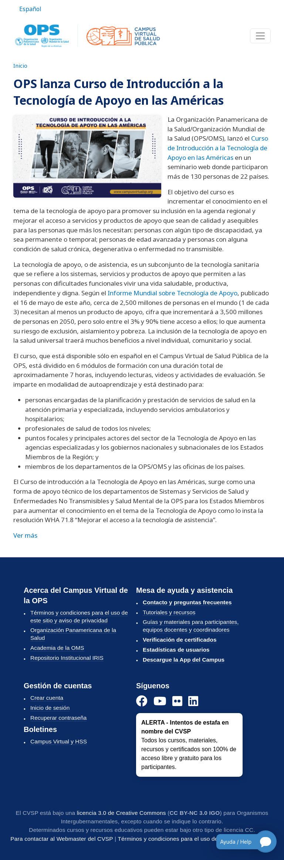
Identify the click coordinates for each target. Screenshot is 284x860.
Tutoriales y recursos (169, 612)
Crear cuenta (46, 698)
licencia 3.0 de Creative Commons (121, 813)
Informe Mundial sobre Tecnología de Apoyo (172, 293)
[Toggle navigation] (260, 35)
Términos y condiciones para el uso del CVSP (177, 839)
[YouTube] (159, 701)
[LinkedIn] (193, 701)
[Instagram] (177, 701)
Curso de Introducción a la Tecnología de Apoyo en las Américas (218, 147)
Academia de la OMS (57, 648)
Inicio (20, 65)
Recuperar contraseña (58, 718)
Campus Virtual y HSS (58, 741)
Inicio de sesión (50, 708)
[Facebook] (142, 701)
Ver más (25, 535)
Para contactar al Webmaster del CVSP (61, 839)
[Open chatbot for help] (241, 841)
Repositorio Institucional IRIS (67, 658)
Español (30, 9)
